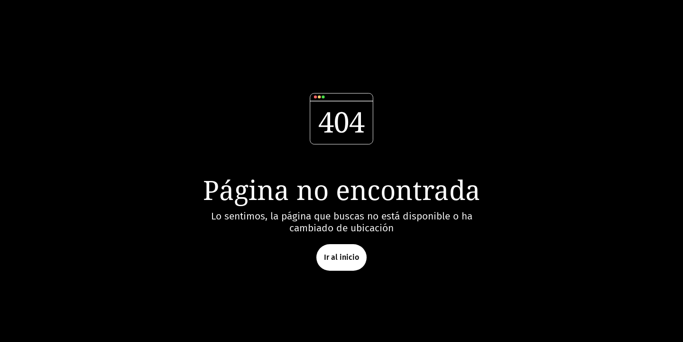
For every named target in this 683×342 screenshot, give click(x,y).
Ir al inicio (341, 257)
